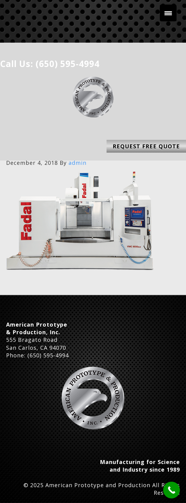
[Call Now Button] (171, 490)
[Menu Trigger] (168, 13)
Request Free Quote (146, 146)
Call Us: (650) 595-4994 (50, 63)
